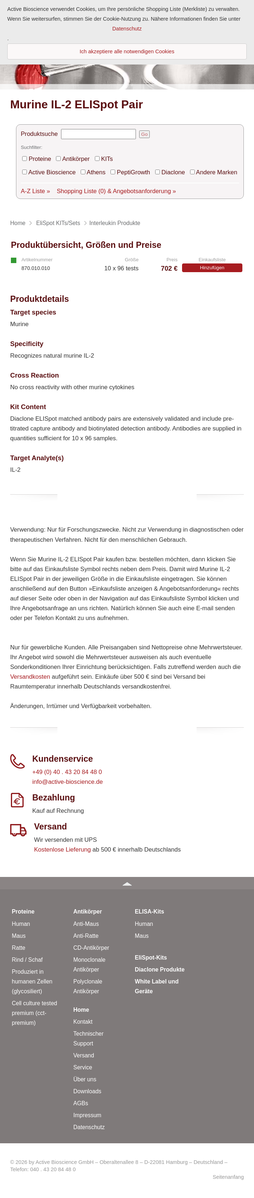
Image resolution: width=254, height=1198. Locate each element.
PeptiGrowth (133, 172)
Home (81, 1010)
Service (82, 1067)
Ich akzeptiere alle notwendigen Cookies (127, 51)
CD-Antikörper (91, 948)
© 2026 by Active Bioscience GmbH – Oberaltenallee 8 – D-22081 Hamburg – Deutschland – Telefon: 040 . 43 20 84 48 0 (118, 1165)
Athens (96, 172)
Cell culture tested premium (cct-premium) (34, 1013)
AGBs (80, 1103)
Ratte (18, 948)
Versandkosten (30, 676)
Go (144, 134)
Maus (18, 936)
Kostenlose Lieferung (62, 849)
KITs (107, 158)
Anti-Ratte (85, 936)
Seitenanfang (228, 1177)
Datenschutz (89, 1127)
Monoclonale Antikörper (89, 965)
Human (21, 924)
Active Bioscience (52, 172)
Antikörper (76, 158)
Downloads (87, 1091)
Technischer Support (88, 1039)
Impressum (87, 1115)
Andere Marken (216, 172)
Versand (83, 1055)
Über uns (84, 1079)
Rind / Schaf (27, 960)
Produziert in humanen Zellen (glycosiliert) (32, 981)
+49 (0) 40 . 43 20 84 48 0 (67, 772)
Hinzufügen (212, 267)
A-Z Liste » (35, 191)
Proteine (40, 158)
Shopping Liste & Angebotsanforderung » (116, 191)
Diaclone (173, 172)
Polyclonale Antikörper (87, 986)
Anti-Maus (86, 924)
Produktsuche (39, 133)
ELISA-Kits (149, 911)
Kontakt (83, 1022)
